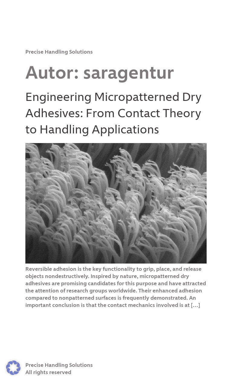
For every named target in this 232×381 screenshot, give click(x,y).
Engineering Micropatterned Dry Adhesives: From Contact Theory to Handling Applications (113, 114)
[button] (13, 367)
